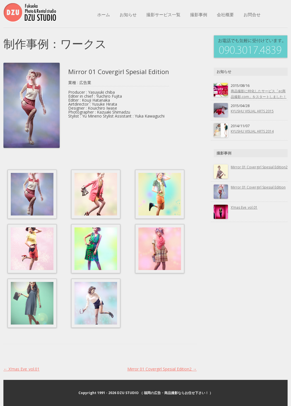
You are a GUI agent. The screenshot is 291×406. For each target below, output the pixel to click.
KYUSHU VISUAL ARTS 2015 (252, 111)
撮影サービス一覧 (163, 14)
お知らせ (128, 14)
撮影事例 (198, 14)
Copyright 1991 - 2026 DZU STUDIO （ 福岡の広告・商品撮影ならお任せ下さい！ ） (145, 392)
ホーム (103, 14)
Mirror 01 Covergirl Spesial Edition (258, 187)
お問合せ (252, 14)
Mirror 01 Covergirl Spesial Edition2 (162, 369)
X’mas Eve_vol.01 (21, 369)
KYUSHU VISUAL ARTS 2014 (252, 131)
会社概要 (225, 14)
